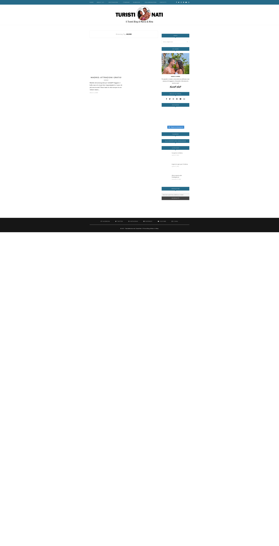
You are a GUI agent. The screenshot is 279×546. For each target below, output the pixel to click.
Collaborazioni (151, 2)
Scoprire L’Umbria (177, 153)
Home (92, 2)
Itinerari (126, 2)
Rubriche (136, 2)
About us (100, 2)
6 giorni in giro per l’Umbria (180, 164)
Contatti (163, 2)
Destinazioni (113, 2)
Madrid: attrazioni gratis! (106, 78)
